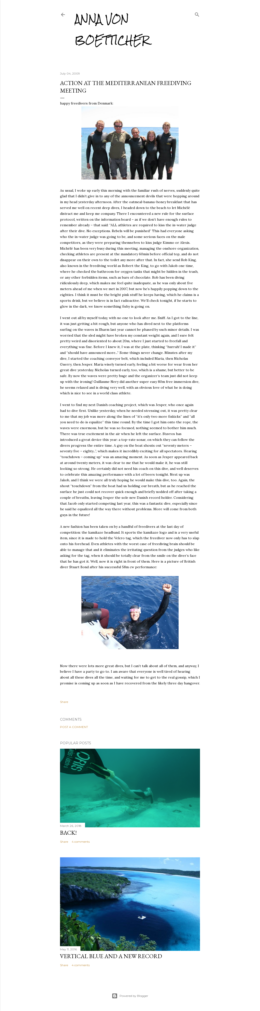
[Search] (197, 13)
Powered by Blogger (130, 996)
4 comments (81, 841)
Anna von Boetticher (112, 29)
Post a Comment (74, 727)
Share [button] (64, 702)
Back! (68, 832)
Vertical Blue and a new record (111, 956)
